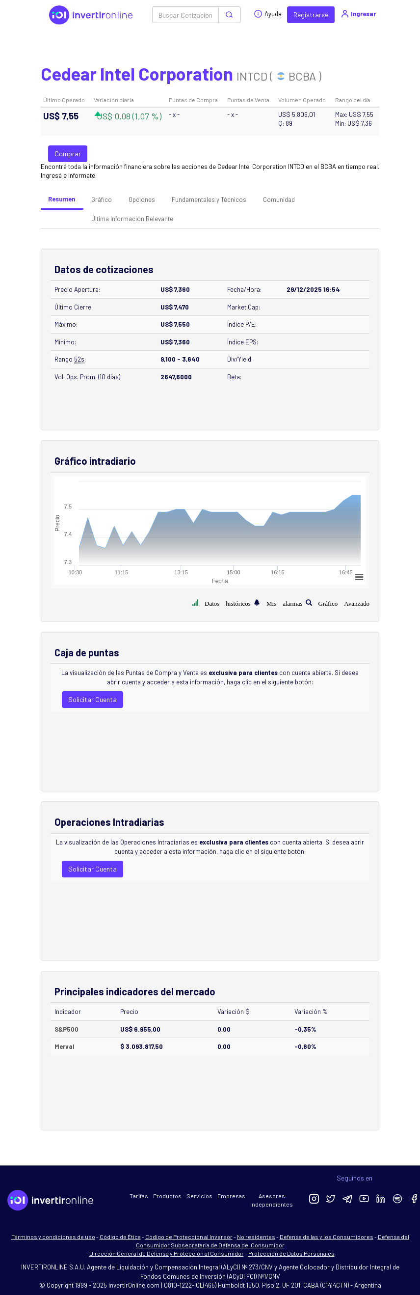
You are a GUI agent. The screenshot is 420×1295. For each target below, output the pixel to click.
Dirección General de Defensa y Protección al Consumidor (166, 1253)
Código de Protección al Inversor (189, 1236)
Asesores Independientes (271, 1200)
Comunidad (279, 199)
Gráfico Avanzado (343, 602)
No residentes (256, 1236)
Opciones (142, 199)
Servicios (199, 1195)
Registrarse (310, 14)
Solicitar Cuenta (92, 699)
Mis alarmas (284, 602)
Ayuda (268, 14)
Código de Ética (120, 1236)
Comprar (67, 153)
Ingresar (358, 14)
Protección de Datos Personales (291, 1253)
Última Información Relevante (132, 219)
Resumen (61, 199)
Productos (167, 1195)
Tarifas (139, 1195)
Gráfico (101, 199)
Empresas (231, 1195)
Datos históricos (228, 602)
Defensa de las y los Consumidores (326, 1236)
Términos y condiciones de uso (53, 1236)
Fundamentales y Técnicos (209, 199)
